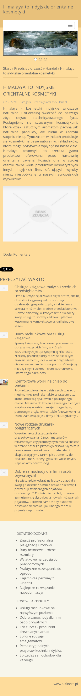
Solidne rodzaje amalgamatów (32, 638)
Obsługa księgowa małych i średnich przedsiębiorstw (45, 288)
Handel (51, 68)
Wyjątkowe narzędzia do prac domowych (39, 561)
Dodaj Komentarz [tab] (17, 254)
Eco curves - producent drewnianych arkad (37, 629)
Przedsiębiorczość (28, 68)
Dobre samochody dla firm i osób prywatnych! (43, 473)
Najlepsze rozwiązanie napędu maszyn (37, 590)
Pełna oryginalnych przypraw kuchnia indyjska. (41, 648)
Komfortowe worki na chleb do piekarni (41, 383)
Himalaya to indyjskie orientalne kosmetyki (38, 70)
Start (7, 68)
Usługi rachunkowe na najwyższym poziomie (37, 610)
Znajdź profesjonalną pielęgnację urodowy (36, 542)
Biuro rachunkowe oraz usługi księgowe (40, 335)
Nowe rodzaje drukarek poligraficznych (34, 426)
